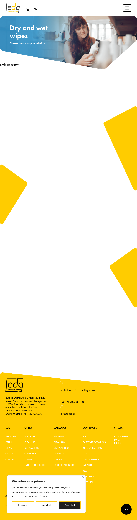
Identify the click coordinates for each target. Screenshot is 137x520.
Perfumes (29, 459)
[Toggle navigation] (127, 8)
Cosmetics (30, 453)
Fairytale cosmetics (94, 442)
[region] (46, 494)
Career (9, 453)
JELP (85, 453)
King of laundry (92, 448)
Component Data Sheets (120, 439)
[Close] (83, 477)
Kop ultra (88, 476)
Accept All (70, 505)
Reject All (46, 505)
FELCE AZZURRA (91, 459)
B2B (85, 436)
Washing (29, 436)
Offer (8, 442)
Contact (10, 459)
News (8, 448)
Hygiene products (34, 465)
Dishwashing (32, 448)
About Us (10, 436)
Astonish (88, 482)
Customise (23, 505)
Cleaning (29, 442)
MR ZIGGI (87, 465)
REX (85, 470)
